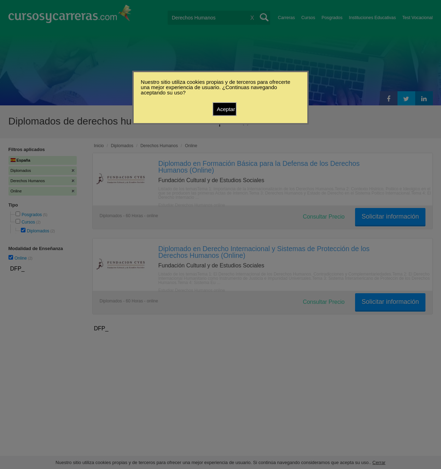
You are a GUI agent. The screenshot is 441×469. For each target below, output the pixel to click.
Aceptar (226, 109)
